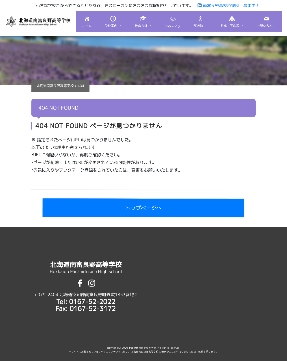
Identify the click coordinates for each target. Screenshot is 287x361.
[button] (113, 21)
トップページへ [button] (143, 208)
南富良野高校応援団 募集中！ (228, 5)
